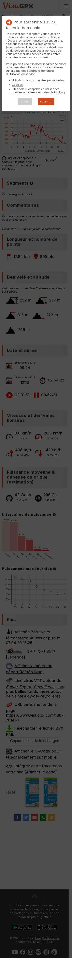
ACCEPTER (46, 101)
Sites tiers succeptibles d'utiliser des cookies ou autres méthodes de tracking (38, 90)
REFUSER (25, 101)
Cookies (17, 84)
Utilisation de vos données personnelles (38, 80)
